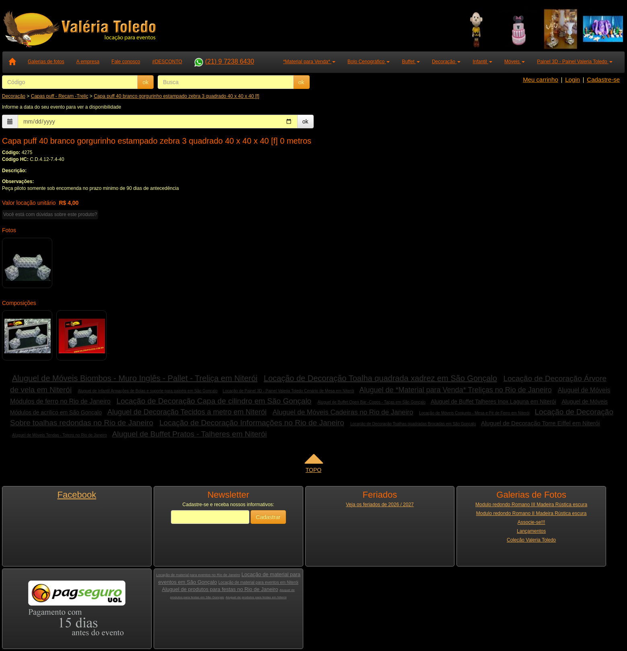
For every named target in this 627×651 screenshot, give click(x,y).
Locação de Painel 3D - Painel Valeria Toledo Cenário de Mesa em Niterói (288, 391)
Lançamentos (531, 531)
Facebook (77, 495)
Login (572, 79)
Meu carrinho (540, 79)
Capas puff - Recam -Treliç (59, 96)
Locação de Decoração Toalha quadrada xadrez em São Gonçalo (380, 378)
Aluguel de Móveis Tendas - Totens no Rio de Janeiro (59, 435)
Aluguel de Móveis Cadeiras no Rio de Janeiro (343, 412)
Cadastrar (268, 517)
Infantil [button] (482, 61)
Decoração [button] (446, 61)
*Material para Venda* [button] (309, 61)
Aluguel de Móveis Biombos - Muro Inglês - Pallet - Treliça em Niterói (134, 378)
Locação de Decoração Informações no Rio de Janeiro (251, 422)
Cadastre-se (603, 79)
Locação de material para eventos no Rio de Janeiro (198, 575)
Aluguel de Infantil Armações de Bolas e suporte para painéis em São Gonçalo (147, 391)
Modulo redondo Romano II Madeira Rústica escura (531, 513)
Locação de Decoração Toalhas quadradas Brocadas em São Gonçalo (413, 424)
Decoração (13, 96)
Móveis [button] (514, 61)
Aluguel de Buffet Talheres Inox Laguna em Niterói (493, 401)
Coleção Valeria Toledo (531, 540)
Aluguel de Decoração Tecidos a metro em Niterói (187, 412)
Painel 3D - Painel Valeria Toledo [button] (575, 61)
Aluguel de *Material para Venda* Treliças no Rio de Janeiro (455, 390)
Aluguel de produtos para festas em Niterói (256, 597)
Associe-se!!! (531, 522)
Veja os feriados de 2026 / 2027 (380, 504)
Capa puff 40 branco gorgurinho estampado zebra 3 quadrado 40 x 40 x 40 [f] (176, 96)
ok (145, 82)
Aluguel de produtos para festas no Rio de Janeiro (220, 589)
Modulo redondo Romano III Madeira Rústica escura (531, 504)
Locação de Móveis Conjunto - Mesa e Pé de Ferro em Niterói (474, 413)
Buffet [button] (410, 61)
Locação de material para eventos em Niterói (258, 582)
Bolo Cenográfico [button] (368, 61)
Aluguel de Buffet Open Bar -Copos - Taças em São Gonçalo (371, 402)
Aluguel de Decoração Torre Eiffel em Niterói (540, 423)
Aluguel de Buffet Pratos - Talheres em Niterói (189, 434)
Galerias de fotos (46, 61)
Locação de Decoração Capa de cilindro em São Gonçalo (213, 401)
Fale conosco (125, 61)
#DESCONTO (167, 61)
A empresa (87, 61)
